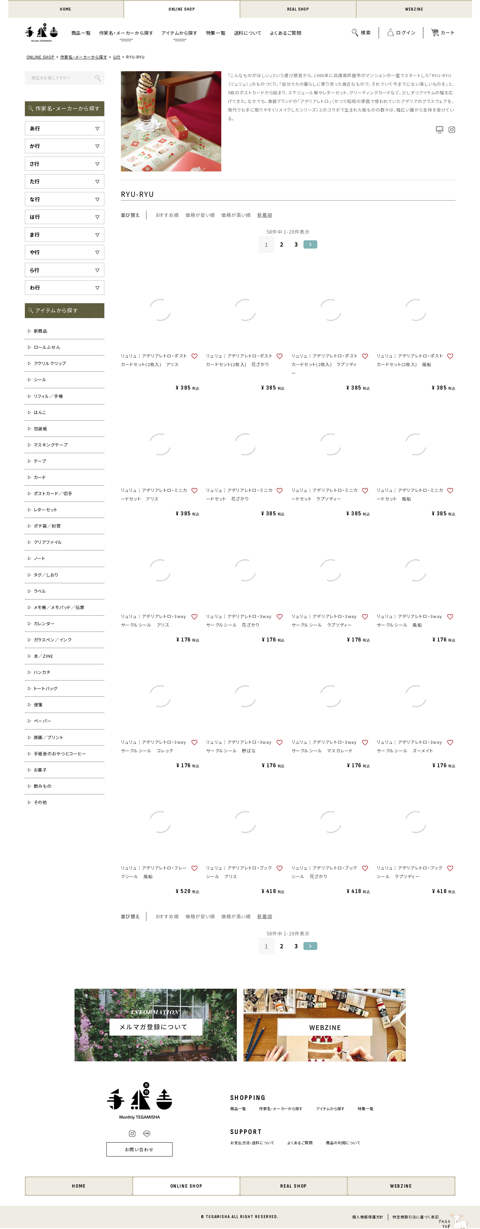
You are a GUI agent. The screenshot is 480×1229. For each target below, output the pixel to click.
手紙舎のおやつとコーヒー (60, 754)
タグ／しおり (46, 575)
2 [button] (281, 245)
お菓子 (40, 770)
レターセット (46, 510)
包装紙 (41, 429)
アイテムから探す (180, 33)
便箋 (38, 705)
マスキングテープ (51, 445)
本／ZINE (43, 656)
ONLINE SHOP (182, 10)
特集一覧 (216, 33)
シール (40, 380)
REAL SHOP (298, 10)
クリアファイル (48, 543)
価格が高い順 (235, 215)
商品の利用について (349, 1143)
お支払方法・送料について (247, 1143)
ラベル (40, 592)
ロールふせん (47, 348)
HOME (66, 10)
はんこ (40, 413)
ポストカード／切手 (53, 494)
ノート (40, 559)
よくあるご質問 (285, 33)
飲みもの (43, 786)
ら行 (117, 57)
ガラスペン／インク (53, 640)
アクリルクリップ (50, 364)
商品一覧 (81, 33)
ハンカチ (42, 673)
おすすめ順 (167, 215)
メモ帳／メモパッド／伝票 (59, 608)
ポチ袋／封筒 (47, 526)
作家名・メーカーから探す (126, 33)
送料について (248, 33)
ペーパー (43, 721)
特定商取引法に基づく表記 (416, 1217)
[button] (312, 245)
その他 (40, 803)
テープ (40, 461)
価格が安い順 (200, 215)
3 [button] (297, 245)
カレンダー (44, 624)
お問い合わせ (130, 1150)
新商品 (41, 331)
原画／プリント (49, 738)
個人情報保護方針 (367, 1217)
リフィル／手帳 (48, 397)
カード (40, 478)
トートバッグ (46, 689)
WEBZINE (414, 10)
